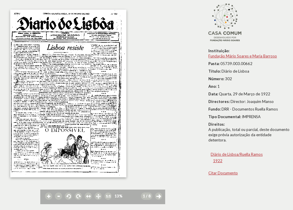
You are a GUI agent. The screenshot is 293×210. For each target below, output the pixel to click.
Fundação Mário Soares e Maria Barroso (242, 56)
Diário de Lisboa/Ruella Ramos (237, 154)
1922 (217, 160)
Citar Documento (223, 173)
